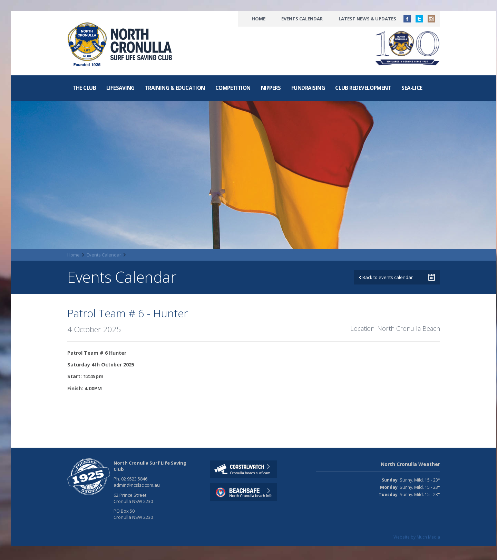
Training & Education (175, 87)
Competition (233, 87)
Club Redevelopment (363, 87)
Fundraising (308, 87)
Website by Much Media (416, 537)
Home (258, 19)
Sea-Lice (411, 87)
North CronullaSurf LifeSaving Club (121, 44)
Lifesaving (120, 87)
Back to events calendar (386, 277)
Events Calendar (302, 19)
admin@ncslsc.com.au (137, 485)
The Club (84, 87)
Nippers (271, 87)
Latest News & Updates (367, 19)
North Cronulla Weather (410, 464)
